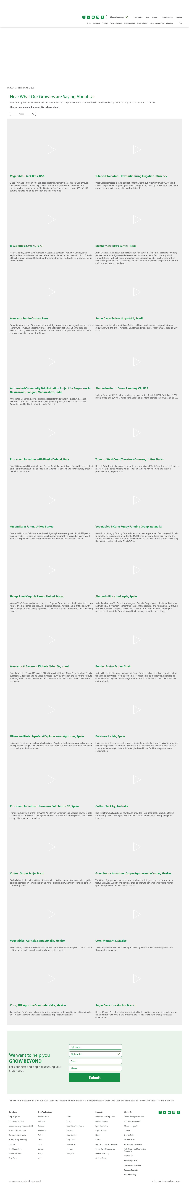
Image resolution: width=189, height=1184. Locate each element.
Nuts (39, 1158)
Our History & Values (132, 1121)
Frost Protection (15, 1149)
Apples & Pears (43, 1117)
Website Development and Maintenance (165, 1181)
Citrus (40, 1140)
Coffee (40, 1135)
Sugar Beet (71, 1140)
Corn (40, 1144)
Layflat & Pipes (101, 1130)
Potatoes (70, 1130)
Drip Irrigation (14, 1117)
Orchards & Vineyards (17, 1135)
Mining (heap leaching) (18, 1140)
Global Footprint (130, 1126)
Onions (69, 1121)
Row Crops (13, 1158)
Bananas (41, 1126)
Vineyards (70, 1153)
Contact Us (138, 17)
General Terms (100, 1158)
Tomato (70, 1149)
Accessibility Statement (133, 1144)
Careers (155, 17)
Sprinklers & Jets (101, 1126)
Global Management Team (134, 1117)
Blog (147, 17)
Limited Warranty (102, 1153)
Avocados (42, 1121)
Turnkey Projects (116, 23)
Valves (97, 1140)
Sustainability (167, 17)
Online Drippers (101, 1121)
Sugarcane (71, 1144)
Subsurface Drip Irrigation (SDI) (21, 1126)
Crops (89, 23)
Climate (12, 1144)
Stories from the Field (157, 23)
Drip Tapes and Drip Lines (105, 1117)
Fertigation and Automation (106, 1144)
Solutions (96, 23)
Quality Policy (129, 1135)
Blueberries (42, 1130)
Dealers (179, 17)
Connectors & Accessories (105, 1149)
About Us (169, 23)
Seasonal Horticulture (17, 1130)
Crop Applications (45, 1112)
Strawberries (72, 1135)
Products (105, 23)
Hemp (40, 1153)
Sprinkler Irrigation (16, 1121)
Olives (69, 1117)
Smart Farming (142, 23)
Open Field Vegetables (75, 1126)
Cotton (40, 1149)
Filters (97, 1135)
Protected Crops (15, 1153)
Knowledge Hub (129, 23)
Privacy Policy (129, 1140)
